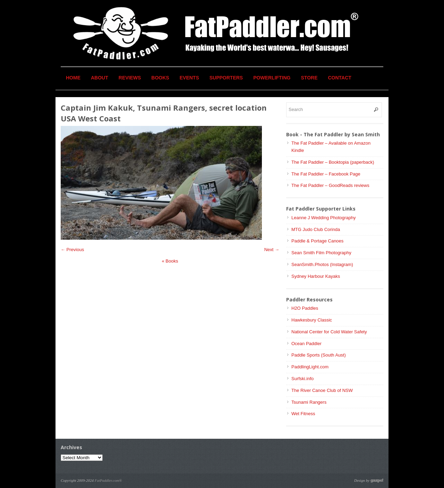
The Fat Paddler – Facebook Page (325, 174)
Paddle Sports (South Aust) (318, 355)
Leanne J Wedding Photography (323, 217)
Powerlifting (271, 77)
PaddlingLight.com (309, 366)
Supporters (226, 77)
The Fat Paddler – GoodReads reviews (330, 185)
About (99, 77)
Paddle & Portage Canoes (317, 240)
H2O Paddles (304, 308)
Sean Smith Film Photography (321, 252)
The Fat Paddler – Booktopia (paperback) (332, 162)
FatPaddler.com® (108, 480)
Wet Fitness (303, 413)
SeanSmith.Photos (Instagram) (322, 264)
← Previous (72, 249)
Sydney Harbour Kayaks (315, 276)
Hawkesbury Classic (311, 320)
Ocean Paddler (306, 343)
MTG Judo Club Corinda (315, 229)
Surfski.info (302, 378)
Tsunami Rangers (308, 402)
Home (73, 77)
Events (189, 77)
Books (160, 77)
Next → (271, 249)
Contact (339, 77)
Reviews (130, 77)
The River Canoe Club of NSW (322, 390)
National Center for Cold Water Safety (329, 331)
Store (309, 77)
